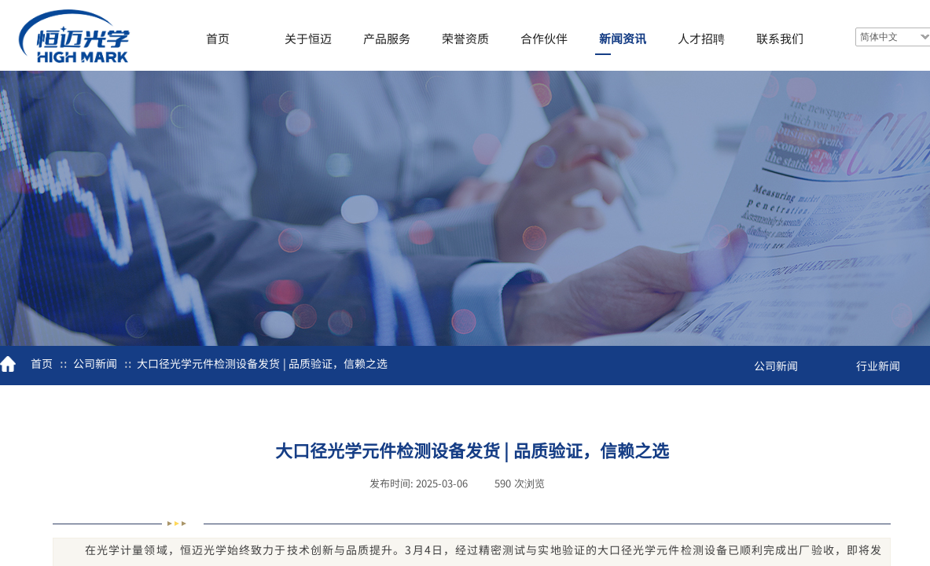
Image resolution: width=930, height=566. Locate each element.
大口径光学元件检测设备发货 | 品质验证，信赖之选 (262, 363)
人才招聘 (701, 38)
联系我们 (779, 38)
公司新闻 (95, 363)
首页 (218, 38)
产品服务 (386, 38)
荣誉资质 (465, 38)
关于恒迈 (308, 38)
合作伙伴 (544, 38)
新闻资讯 (622, 38)
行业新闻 (878, 365)
